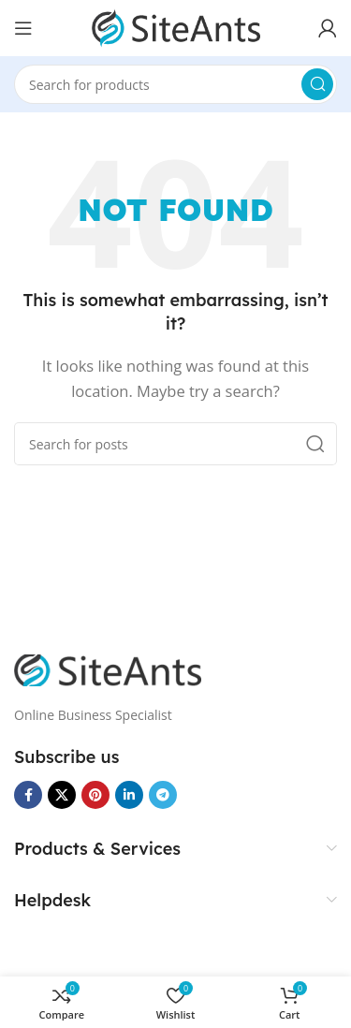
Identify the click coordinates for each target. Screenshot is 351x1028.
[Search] (175, 84)
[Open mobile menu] (23, 28)
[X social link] (62, 795)
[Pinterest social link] (95, 795)
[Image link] (107, 668)
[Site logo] (176, 26)
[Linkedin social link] (129, 795)
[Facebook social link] (28, 795)
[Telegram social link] (163, 795)
